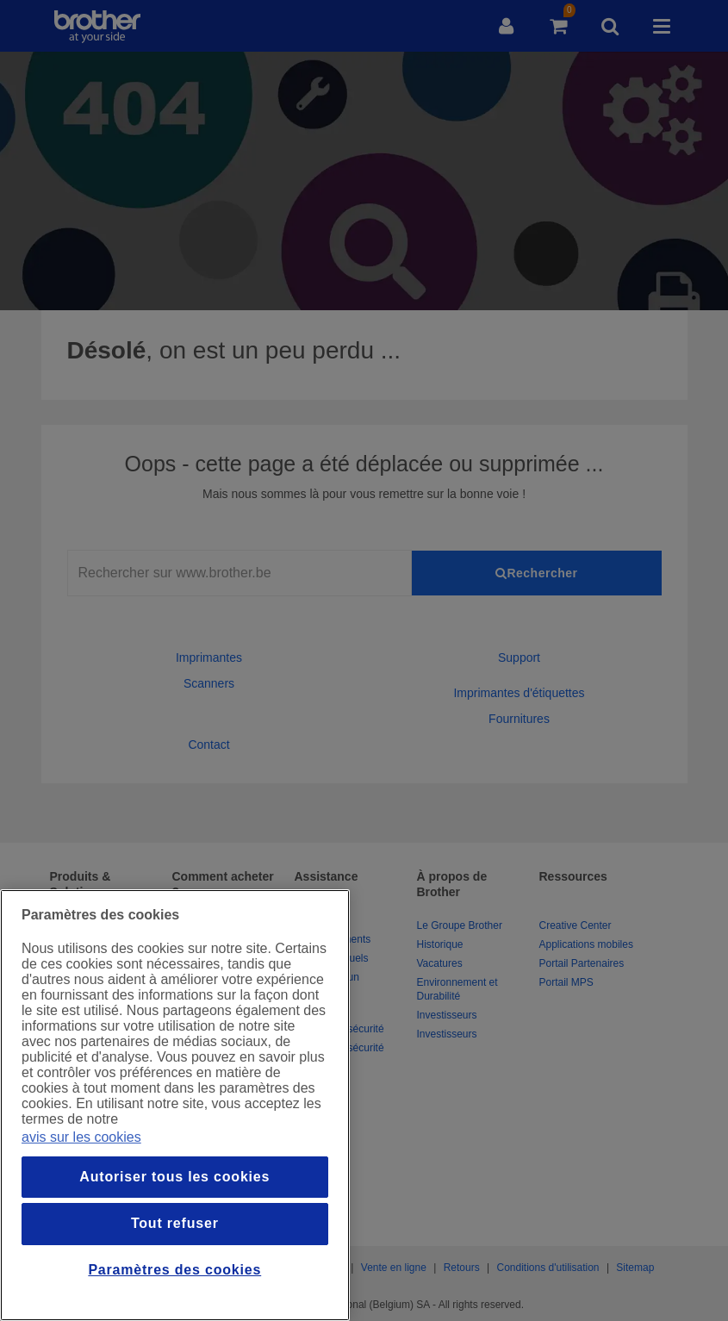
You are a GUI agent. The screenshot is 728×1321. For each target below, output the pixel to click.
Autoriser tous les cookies (174, 1176)
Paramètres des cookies (174, 1269)
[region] (175, 1105)
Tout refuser (175, 1223)
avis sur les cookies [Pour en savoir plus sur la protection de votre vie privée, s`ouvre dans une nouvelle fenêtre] (81, 1137)
